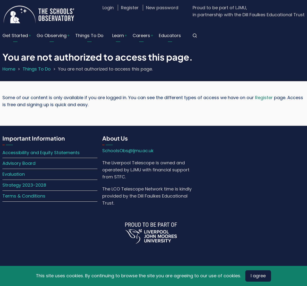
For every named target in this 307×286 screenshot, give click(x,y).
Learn (118, 35)
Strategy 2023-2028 (24, 185)
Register (130, 8)
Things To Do (89, 35)
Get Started (15, 35)
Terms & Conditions (23, 196)
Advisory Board (18, 163)
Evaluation (13, 174)
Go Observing (52, 35)
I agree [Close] (258, 276)
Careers (141, 35)
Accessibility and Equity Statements (41, 153)
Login (108, 8)
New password (162, 8)
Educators (170, 35)
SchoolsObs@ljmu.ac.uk (128, 151)
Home (8, 69)
